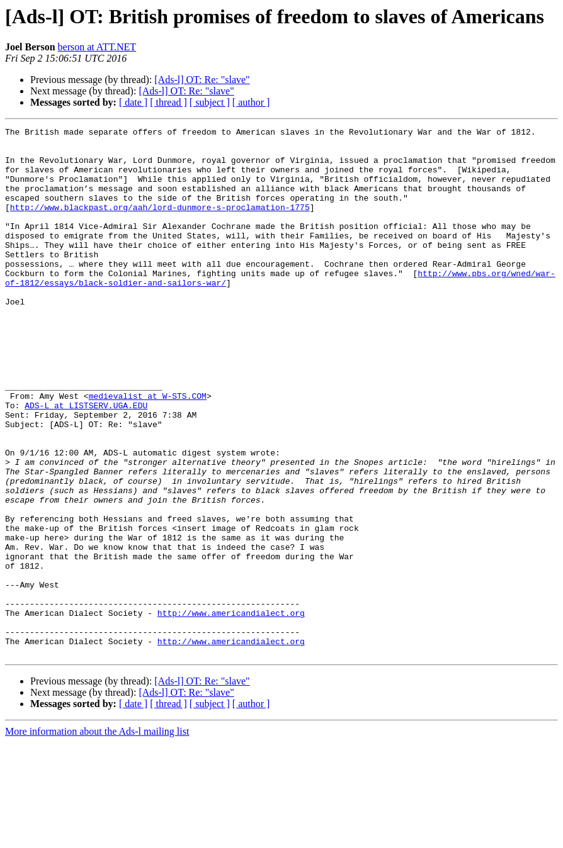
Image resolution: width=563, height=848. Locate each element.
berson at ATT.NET (97, 47)
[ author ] (251, 102)
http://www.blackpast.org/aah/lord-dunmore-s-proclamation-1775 (160, 224)
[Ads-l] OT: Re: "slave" (201, 79)
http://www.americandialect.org (231, 711)
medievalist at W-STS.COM (148, 450)
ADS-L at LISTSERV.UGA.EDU (86, 461)
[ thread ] (168, 102)
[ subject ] (210, 102)
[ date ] (133, 102)
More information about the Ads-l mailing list (97, 837)
